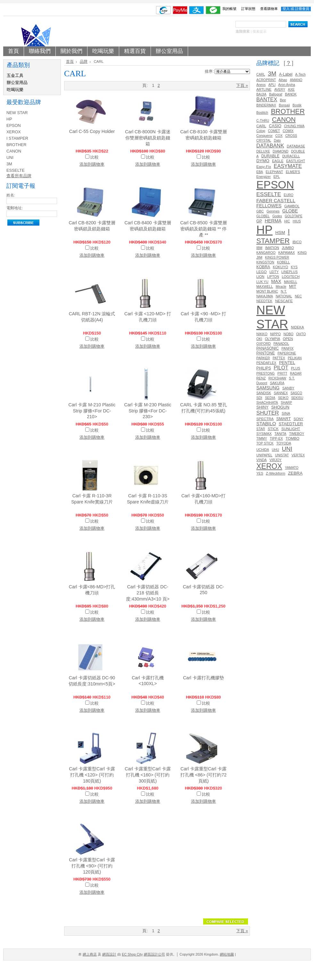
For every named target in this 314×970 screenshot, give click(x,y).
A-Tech (300, 74)
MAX (276, 281)
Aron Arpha (286, 85)
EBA (259, 172)
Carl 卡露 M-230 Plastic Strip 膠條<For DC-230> (147, 410)
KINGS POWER (277, 257)
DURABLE (270, 156)
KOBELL (283, 262)
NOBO (288, 334)
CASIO (275, 126)
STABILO (266, 423)
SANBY (288, 388)
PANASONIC (267, 348)
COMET (274, 131)
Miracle (281, 286)
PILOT (281, 367)
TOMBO (292, 438)
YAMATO (291, 467)
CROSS (291, 135)
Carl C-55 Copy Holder (92, 131)
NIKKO (262, 334)
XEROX (13, 131)
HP (9, 119)
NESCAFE (284, 301)
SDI (259, 398)
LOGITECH (291, 276)
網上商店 (90, 954)
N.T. (284, 291)
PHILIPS (263, 368)
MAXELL (290, 282)
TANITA (280, 433)
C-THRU (262, 120)
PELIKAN (295, 358)
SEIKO (283, 398)
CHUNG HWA (294, 126)
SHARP (286, 402)
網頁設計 (109, 954)
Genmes (273, 211)
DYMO (262, 160)
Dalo (277, 140)
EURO (288, 195)
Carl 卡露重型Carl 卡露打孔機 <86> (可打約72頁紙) (203, 774)
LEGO (261, 271)
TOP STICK (265, 443)
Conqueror (264, 135)
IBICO (297, 242)
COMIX (288, 131)
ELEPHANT (274, 172)
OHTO (301, 334)
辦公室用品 (17, 82)
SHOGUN (280, 407)
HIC (287, 221)
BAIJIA (261, 94)
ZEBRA (295, 473)
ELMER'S (293, 172)
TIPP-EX (276, 438)
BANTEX (266, 99)
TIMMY (261, 438)
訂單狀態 (248, 9)
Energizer (263, 176)
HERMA (273, 220)
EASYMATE (288, 166)
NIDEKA (297, 327)
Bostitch (262, 112)
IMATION (272, 248)
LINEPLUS (289, 272)
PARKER (263, 358)
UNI (9, 157)
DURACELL (291, 156)
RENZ (261, 378)
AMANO (296, 80)
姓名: (10, 195)
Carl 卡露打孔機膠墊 (203, 677)
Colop (260, 131)
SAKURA (277, 383)
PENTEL (287, 362)
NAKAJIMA (264, 296)
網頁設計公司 (154, 954)
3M (9, 164)
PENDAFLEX (266, 363)
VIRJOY (275, 460)
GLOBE (290, 210)
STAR (260, 429)
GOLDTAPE (293, 216)
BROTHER (16, 144)
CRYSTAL (263, 140)
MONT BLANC (267, 291)
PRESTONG (265, 373)
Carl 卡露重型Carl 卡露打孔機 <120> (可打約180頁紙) (92, 774)
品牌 (83, 61)
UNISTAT (282, 455)
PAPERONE (286, 353)
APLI (272, 85)
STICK (273, 429)
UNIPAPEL (264, 455)
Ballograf (275, 94)
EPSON (13, 125)
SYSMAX (264, 433)
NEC (298, 296)
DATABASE (296, 146)
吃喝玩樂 (15, 89)
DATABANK (270, 145)
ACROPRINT (266, 80)
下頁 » (242, 85)
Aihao (283, 80)
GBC (260, 211)
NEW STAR (17, 112)
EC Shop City (132, 954)
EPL (276, 176)
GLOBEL (262, 216)
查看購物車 (269, 9)
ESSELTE (15, 170)
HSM (280, 232)
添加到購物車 (91, 164)
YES (259, 473)
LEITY (274, 272)
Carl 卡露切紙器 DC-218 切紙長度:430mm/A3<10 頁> (147, 592)
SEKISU (297, 398)
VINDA (261, 460)
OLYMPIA (272, 339)
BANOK (290, 94)
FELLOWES (269, 205)
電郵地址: (14, 208)
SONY (298, 419)
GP (259, 221)
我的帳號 (229, 9)
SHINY (262, 407)
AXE (291, 89)
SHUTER (267, 413)
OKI (259, 339)
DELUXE (263, 151)
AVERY (279, 89)
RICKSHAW (277, 378)
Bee (283, 100)
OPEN (288, 339)
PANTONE (265, 353)
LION (260, 276)
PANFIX (287, 348)
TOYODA (283, 443)
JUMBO (288, 248)
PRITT (282, 373)
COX (278, 135)
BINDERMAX (266, 105)
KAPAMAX (286, 252)
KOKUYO (280, 267)
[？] (288, 63)
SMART (283, 418)
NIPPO (275, 334)
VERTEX (298, 455)
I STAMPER (17, 138)
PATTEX (279, 358)
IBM (259, 248)
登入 (286, 9)
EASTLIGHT (295, 161)
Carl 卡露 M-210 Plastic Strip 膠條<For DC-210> (92, 410)
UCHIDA (262, 450)
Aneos (261, 85)
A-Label (286, 74)
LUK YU (262, 282)
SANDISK (263, 393)
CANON (13, 151)
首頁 (70, 61)
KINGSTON (265, 262)
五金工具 (15, 75)
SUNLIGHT (290, 429)
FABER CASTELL (275, 200)
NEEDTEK (264, 301)
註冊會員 (302, 9)
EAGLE (277, 161)
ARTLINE (263, 89)
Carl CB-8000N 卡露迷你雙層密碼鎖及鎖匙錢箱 (147, 137)
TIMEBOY (296, 433)
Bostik (297, 105)
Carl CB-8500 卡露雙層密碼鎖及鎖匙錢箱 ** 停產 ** (203, 228)
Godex (277, 216)
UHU (275, 450)
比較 (94, 157)
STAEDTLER (291, 423)
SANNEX (281, 393)
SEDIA (270, 398)
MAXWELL (264, 286)
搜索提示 (259, 31)
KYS (294, 267)
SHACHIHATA (267, 402)
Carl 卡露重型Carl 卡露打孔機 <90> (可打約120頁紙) (92, 866)
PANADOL (281, 343)
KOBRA (263, 267)
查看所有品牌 (18, 175)
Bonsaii (284, 105)
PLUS (295, 368)
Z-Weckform (275, 473)
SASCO (296, 393)
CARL (260, 74)
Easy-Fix (263, 166)
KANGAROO (266, 252)
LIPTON (273, 276)
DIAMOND (280, 151)
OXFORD (263, 343)
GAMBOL (292, 206)
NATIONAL (284, 296)
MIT (292, 286)
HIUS (297, 221)
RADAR (296, 373)
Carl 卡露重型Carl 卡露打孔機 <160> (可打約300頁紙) (147, 774)
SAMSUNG (267, 387)
